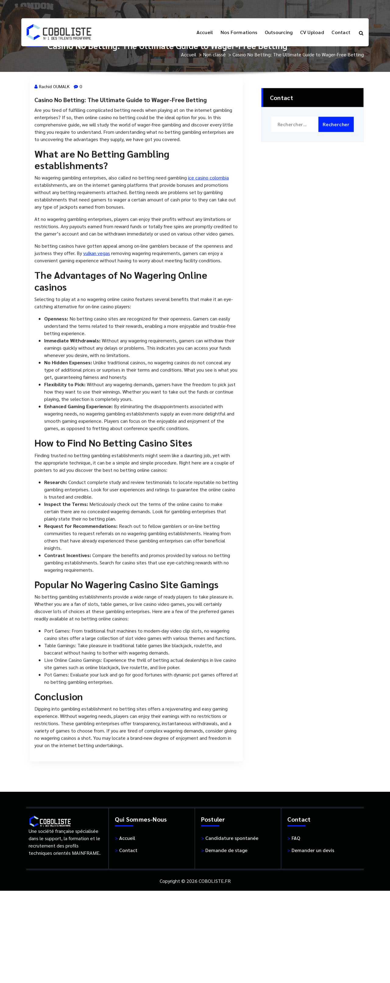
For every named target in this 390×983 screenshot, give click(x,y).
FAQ (293, 838)
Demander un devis (310, 850)
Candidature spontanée (229, 838)
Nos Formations (239, 32)
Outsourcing (279, 32)
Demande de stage (224, 850)
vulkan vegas (96, 277)
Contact (341, 32)
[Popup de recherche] (361, 32)
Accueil (205, 32)
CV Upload (312, 32)
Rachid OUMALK (51, 110)
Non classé (214, 54)
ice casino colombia (208, 201)
